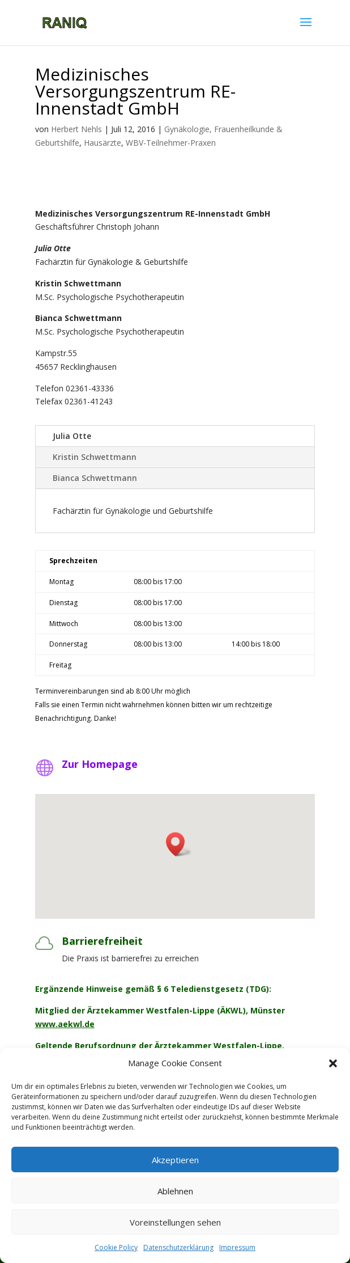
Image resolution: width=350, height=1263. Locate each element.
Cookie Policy (116, 1247)
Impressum (237, 1247)
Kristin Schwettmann (94, 456)
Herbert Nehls (76, 129)
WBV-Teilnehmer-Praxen (171, 142)
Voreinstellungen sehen (175, 1222)
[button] (333, 1063)
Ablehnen (175, 1191)
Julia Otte (72, 435)
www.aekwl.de (65, 1024)
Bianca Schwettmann (95, 477)
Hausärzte (102, 142)
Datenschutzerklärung (178, 1247)
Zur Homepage (100, 764)
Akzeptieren (175, 1159)
